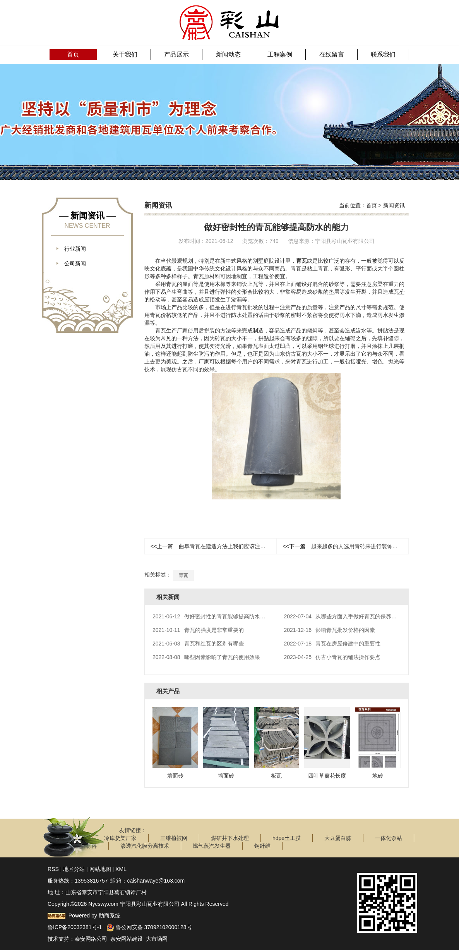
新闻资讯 (394, 205)
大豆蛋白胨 (337, 838)
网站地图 (100, 869)
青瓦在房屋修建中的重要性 (332, 643)
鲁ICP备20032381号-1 (75, 927)
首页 (371, 205)
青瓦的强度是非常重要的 (198, 630)
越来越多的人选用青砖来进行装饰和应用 (345, 546)
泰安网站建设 (126, 938)
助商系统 (109, 915)
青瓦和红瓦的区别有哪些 (198, 643)
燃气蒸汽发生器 (212, 845)
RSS (53, 869)
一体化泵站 (388, 838)
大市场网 (157, 938)
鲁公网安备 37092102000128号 (149, 927)
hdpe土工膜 (286, 838)
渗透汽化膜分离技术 (144, 845)
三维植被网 (173, 838)
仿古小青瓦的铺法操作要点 (332, 657)
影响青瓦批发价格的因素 (329, 630)
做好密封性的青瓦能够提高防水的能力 (214, 616)
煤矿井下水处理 (230, 838)
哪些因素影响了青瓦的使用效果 (206, 657)
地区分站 (74, 869)
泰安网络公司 (91, 938)
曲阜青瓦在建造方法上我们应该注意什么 (213, 546)
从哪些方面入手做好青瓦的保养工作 (343, 616)
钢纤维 (262, 845)
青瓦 (301, 261)
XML (121, 869)
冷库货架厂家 (120, 838)
